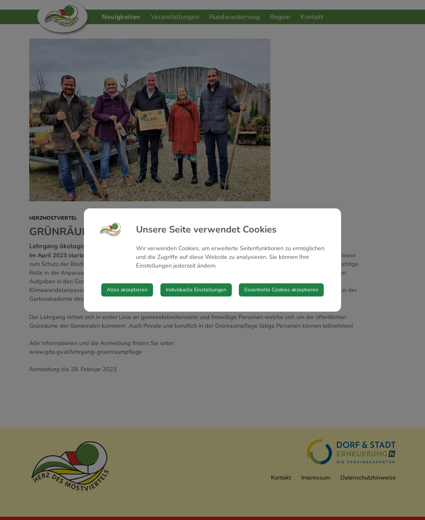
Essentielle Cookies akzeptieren (281, 289)
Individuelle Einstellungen (196, 289)
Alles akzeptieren (127, 289)
